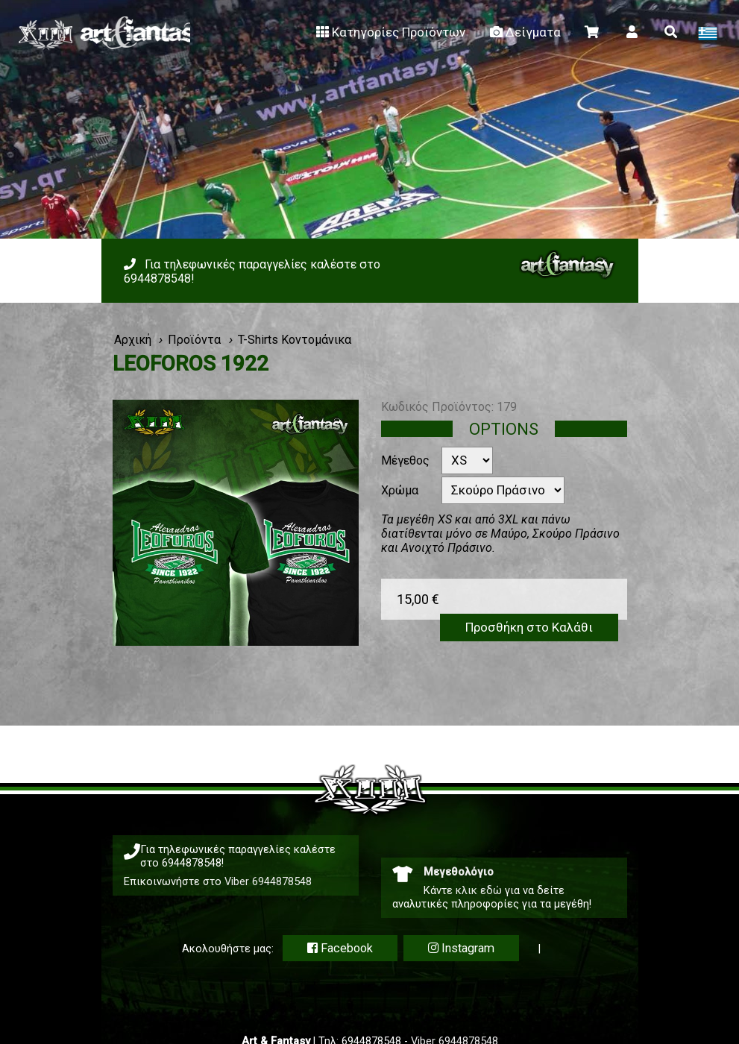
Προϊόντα (194, 340)
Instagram (461, 948)
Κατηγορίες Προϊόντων (389, 32)
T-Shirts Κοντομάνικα (294, 340)
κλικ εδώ (479, 890)
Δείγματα (523, 32)
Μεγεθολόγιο (459, 871)
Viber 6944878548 (268, 881)
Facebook (340, 948)
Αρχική (132, 340)
